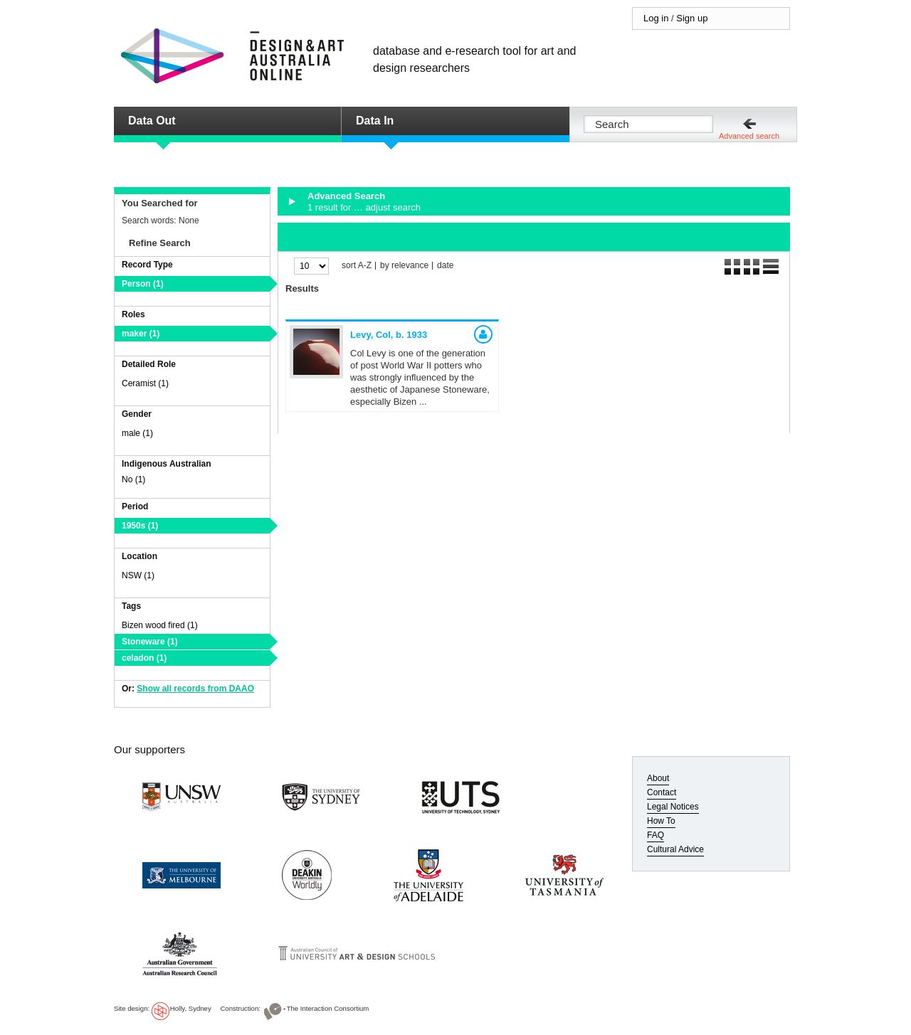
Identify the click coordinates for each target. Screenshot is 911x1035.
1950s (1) (140, 526)
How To (661, 821)
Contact (661, 792)
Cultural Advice (675, 849)
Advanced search (749, 136)
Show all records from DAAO (195, 689)
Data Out (152, 121)
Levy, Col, (388, 334)
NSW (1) (138, 575)
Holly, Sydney (190, 1008)
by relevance (404, 266)
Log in (655, 18)
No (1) (133, 479)
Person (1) (143, 284)
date (445, 266)
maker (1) (140, 334)
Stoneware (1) (150, 642)
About (658, 778)
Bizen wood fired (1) (160, 625)
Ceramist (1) (145, 383)
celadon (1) (144, 658)
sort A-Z (357, 266)
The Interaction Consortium (328, 1008)
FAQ (655, 835)
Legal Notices (673, 807)
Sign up (691, 18)
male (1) (137, 433)
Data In (375, 121)
